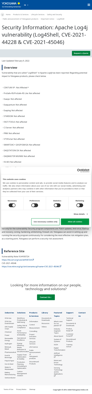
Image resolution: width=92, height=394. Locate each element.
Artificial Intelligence (58, 354)
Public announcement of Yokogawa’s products (20, 19)
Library (45, 313)
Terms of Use (8, 389)
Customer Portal (69, 335)
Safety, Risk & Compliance (22, 327)
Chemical (8, 332)
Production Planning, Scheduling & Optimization (22, 365)
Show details (79, 214)
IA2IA (56, 345)
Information (33, 322)
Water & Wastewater (9, 368)
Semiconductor (10, 378)
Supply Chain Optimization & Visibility (22, 357)
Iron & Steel (9, 364)
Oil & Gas (8, 318)
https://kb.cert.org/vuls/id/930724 (18, 260)
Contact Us (46, 297)
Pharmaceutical (10, 352)
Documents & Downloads (46, 319)
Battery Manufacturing (10, 373)
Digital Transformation (59, 349)
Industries (9, 313)
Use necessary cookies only (45, 222)
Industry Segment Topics (57, 331)
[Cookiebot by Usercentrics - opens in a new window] (78, 170)
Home (8, 14)
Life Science (33, 347)
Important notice (47, 19)
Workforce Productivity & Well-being (22, 320)
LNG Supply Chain (9, 328)
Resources (45, 324)
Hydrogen (8, 344)
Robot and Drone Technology (58, 363)
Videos (44, 327)
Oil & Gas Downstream (9, 322)
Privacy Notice (21, 389)
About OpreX (58, 336)
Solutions (21, 313)
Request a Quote (81, 53)
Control (32, 325)
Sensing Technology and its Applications (58, 371)
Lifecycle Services (38, 14)
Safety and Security (54, 14)
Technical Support (69, 319)
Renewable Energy (9, 340)
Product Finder (69, 330)
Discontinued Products (34, 363)
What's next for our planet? (58, 324)
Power (7, 335)
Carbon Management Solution (22, 374)
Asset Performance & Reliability (22, 333)
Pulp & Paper (9, 361)
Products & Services (21, 14)
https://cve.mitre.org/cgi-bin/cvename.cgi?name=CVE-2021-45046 (31, 266)
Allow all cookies (75, 222)
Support (70, 313)
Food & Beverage (8, 357)
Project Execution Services (32, 337)
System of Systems (57, 341)
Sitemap (32, 389)
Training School (69, 346)
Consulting (33, 331)
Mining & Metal (8, 348)
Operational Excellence (21, 339)
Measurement (34, 328)
